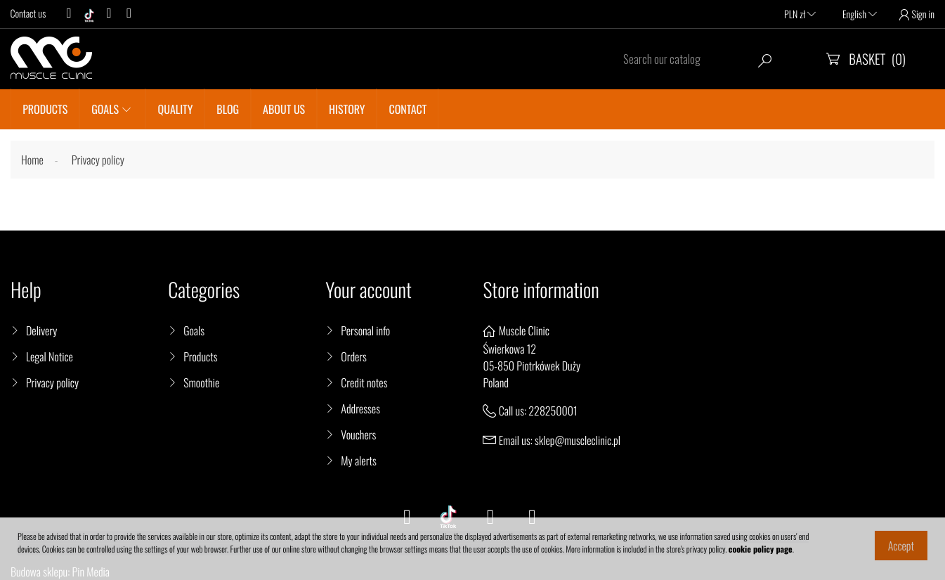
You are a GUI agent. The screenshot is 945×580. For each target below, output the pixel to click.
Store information (541, 290)
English (859, 14)
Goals (193, 330)
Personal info (365, 330)
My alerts (358, 460)
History (347, 109)
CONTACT (408, 109)
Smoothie (201, 382)
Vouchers (358, 434)
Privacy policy (52, 382)
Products (200, 356)
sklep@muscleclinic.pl (577, 440)
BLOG (227, 109)
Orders (354, 356)
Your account (368, 290)
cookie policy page (761, 549)
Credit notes (364, 382)
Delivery (41, 330)
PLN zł (800, 14)
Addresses (360, 408)
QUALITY (175, 109)
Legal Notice (49, 356)
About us (284, 109)
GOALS (105, 109)
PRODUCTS (44, 109)
